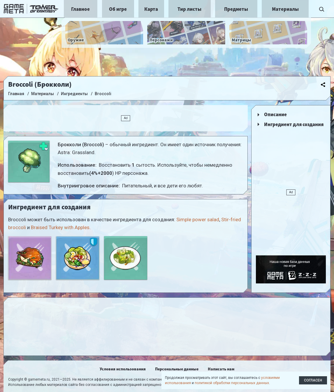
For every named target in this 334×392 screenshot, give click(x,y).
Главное (80, 9)
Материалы (285, 9)
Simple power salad (197, 219)
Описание (275, 114)
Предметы (236, 9)
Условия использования (123, 369)
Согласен (313, 380)
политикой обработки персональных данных (232, 383)
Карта (151, 9)
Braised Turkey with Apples (60, 227)
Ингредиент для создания (294, 124)
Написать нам (221, 369)
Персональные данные (176, 369)
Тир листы (189, 9)
